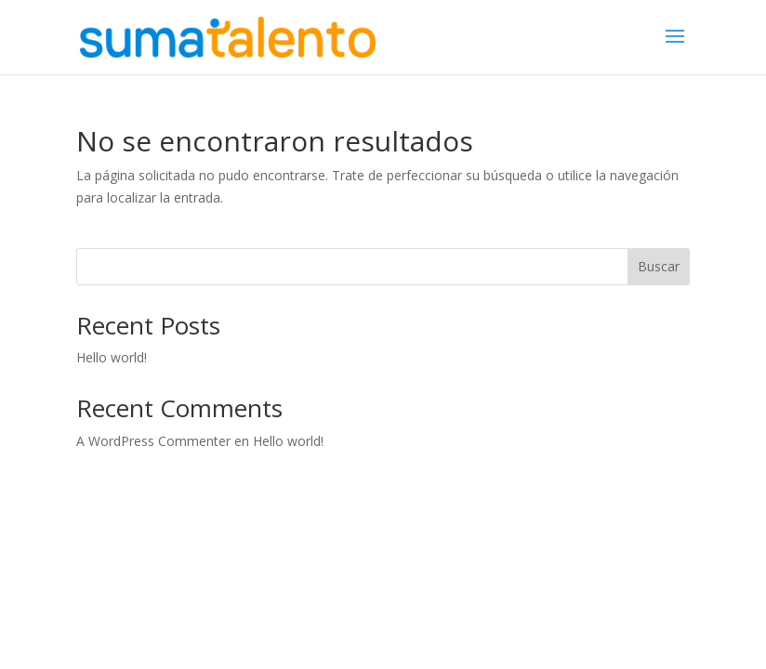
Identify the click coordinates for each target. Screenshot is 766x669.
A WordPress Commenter (153, 441)
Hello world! (111, 357)
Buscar (659, 266)
